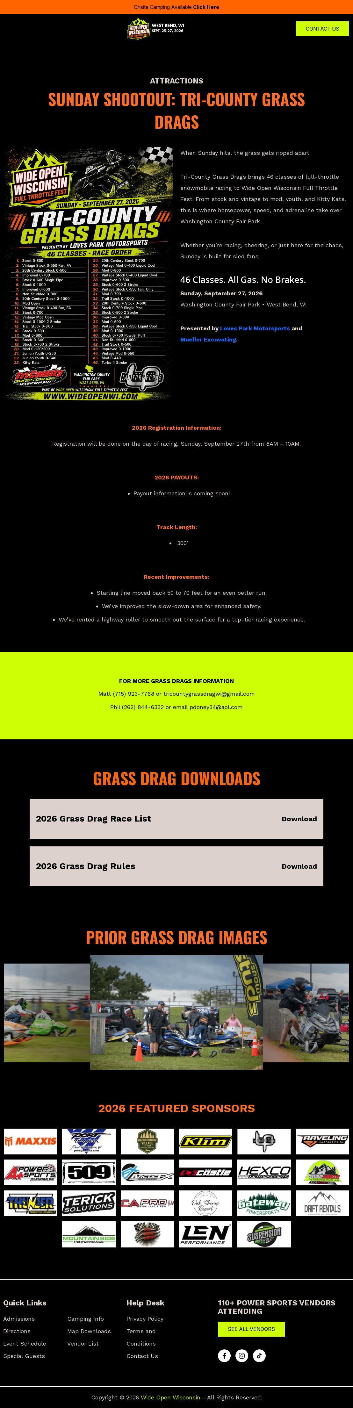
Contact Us (322, 28)
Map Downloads (89, 1331)
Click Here (206, 7)
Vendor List (83, 1343)
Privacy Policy (144, 1318)
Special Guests (24, 1356)
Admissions (19, 1318)
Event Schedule (24, 1343)
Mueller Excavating (208, 339)
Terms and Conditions (141, 1337)
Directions (17, 1331)
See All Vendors (251, 1329)
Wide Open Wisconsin (170, 1397)
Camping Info (85, 1318)
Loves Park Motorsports (255, 328)
